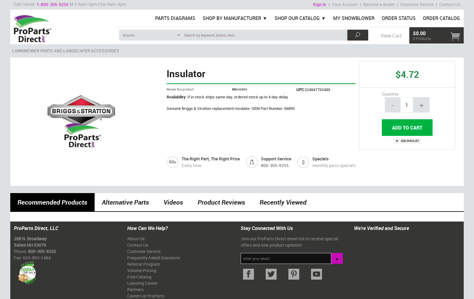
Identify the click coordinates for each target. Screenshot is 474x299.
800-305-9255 (275, 165)
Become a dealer (378, 4)
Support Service (276, 159)
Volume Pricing (141, 270)
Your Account (345, 4)
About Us (135, 239)
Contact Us (449, 4)
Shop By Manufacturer (232, 18)
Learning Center (142, 283)
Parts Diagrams (175, 18)
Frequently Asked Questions (153, 258)
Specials (320, 159)
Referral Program (143, 264)
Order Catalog (441, 18)
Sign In (319, 4)
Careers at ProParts (145, 296)
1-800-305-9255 (53, 4)
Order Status (399, 18)
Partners (135, 289)
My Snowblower (354, 18)
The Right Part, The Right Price (211, 159)
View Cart (391, 35)
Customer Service (416, 4)
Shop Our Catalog (297, 18)
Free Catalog (139, 277)
